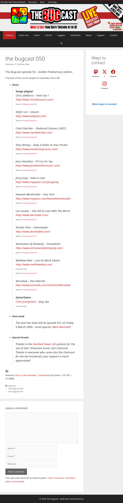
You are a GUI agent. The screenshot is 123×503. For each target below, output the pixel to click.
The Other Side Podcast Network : (13, 2)
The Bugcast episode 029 (29, 137)
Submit (48, 35)
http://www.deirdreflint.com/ (33, 231)
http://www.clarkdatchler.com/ (34, 132)
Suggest (61, 35)
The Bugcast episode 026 (29, 104)
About (89, 35)
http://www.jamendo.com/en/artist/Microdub (43, 285)
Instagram (104, 88)
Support (101, 35)
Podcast (9, 35)
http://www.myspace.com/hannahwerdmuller (43, 198)
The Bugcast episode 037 (29, 203)
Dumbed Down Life (44, 344)
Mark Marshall (61, 327)
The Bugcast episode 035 (29, 170)
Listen (37, 35)
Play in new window (25, 375)
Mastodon (95, 76)
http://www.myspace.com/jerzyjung (37, 182)
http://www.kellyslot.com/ (31, 116)
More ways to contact (104, 104)
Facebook (113, 76)
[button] (61, 43)
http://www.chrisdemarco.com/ (34, 99)
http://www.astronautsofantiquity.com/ (39, 248)
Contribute (75, 35)
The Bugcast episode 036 (29, 187)
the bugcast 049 (15, 388)
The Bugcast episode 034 (29, 154)
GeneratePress (77, 498)
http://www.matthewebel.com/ (34, 264)
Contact (113, 35)
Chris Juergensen (26, 301)
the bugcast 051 (15, 391)
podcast (12, 385)
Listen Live (24, 35)
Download (44, 375)
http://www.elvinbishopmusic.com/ (37, 149)
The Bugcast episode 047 (29, 290)
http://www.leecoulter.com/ (32, 215)
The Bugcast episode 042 (29, 253)
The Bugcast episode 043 (29, 273)
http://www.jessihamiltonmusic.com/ (38, 165)
